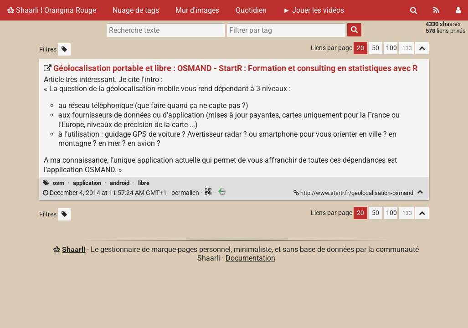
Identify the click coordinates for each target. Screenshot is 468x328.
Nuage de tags (136, 10)
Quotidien (251, 10)
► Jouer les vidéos (313, 10)
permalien (122, 193)
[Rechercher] (413, 10)
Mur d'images (197, 10)
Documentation (250, 258)
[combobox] (286, 30)
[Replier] (420, 192)
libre (143, 182)
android (119, 182)
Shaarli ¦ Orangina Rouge (51, 10)
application (87, 182)
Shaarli (73, 249)
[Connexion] (458, 10)
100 (391, 48)
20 (360, 48)
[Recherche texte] (166, 30)
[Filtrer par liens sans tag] (64, 49)
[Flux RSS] (436, 10)
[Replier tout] (422, 48)
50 (375, 48)
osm (58, 182)
